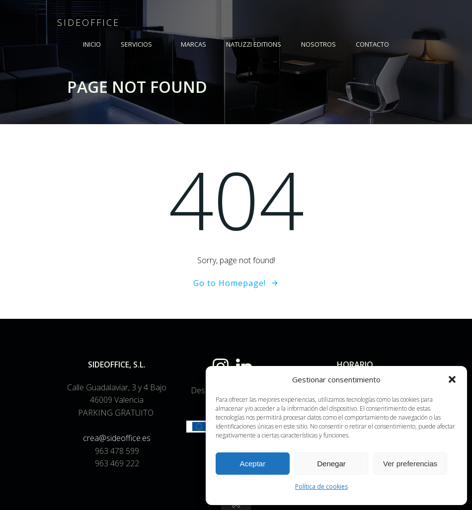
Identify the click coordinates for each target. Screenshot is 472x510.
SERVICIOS (141, 44)
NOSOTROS (318, 44)
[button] (452, 379)
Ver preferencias (410, 463)
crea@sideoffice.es (117, 438)
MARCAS (193, 44)
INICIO (92, 44)
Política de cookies (321, 486)
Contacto (372, 44)
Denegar (331, 463)
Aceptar (252, 463)
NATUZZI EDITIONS (253, 44)
